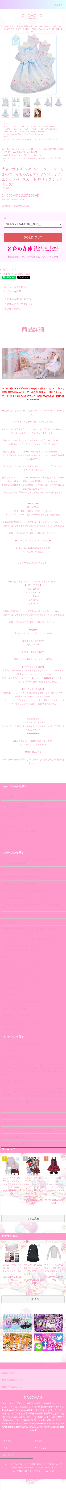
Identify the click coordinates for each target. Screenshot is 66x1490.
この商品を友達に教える (15, 299)
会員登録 (38, 1441)
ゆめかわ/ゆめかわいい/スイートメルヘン (27, 134)
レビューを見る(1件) (13, 287)
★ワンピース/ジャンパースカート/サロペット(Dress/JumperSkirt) (30, 129)
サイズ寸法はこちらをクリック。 (33, 563)
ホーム (6, 124)
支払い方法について (21, 1464)
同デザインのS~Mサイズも (25, 422)
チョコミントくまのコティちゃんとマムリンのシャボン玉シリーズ (31, 139)
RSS (46, 1471)
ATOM (52, 1471)
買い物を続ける (10, 308)
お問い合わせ (7, 1455)
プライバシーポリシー (44, 1468)
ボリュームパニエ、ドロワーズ (16, 826)
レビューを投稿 (10, 291)
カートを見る (40, 1448)
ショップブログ (36, 1471)
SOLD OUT (33, 237)
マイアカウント (8, 1441)
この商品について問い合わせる (19, 304)
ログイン (5, 1448)
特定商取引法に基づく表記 (16, 273)
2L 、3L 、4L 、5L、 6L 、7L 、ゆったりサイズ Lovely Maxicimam (31, 126)
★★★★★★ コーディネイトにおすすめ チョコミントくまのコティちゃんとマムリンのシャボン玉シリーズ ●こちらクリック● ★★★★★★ (33, 726)
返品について (10, 269)
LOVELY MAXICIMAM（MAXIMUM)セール (28, 131)
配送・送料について (39, 1464)
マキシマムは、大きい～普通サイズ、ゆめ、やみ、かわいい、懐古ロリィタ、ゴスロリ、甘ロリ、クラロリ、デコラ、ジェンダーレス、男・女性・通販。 (33, 28)
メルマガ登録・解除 (19, 1471)
